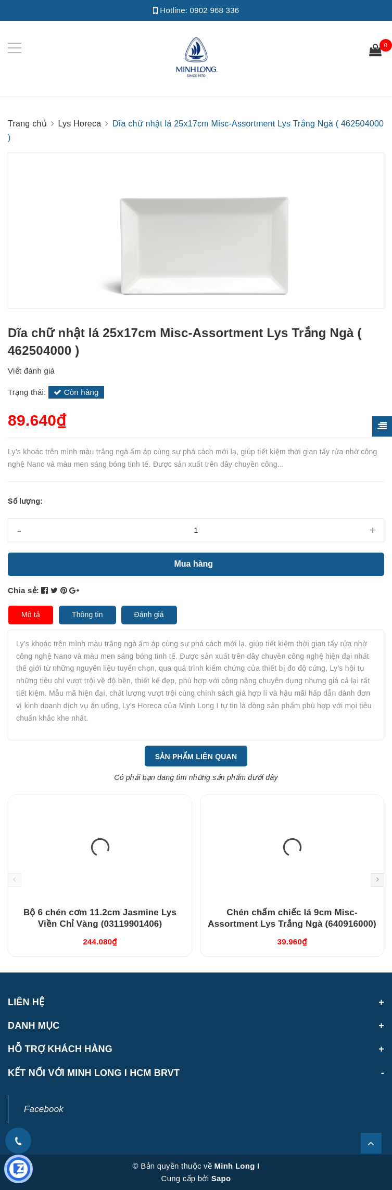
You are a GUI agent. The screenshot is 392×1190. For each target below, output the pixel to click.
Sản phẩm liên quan (196, 756)
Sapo (221, 1178)
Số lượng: (25, 501)
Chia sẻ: (23, 590)
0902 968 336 (214, 10)
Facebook (44, 1109)
